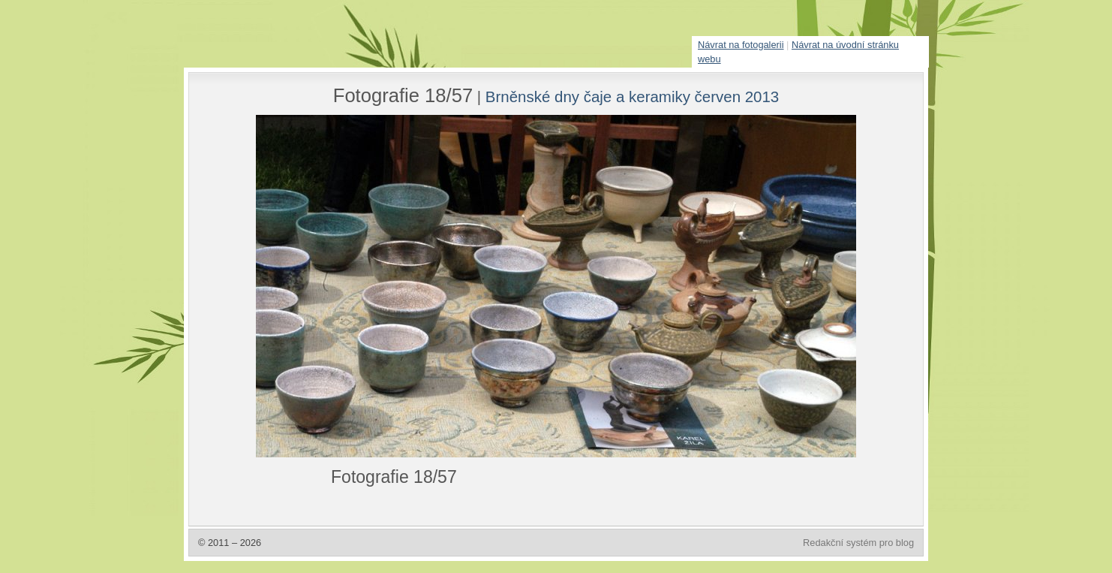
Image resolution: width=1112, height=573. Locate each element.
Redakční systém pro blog (858, 542)
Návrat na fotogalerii (741, 44)
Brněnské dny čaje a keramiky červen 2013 (632, 96)
